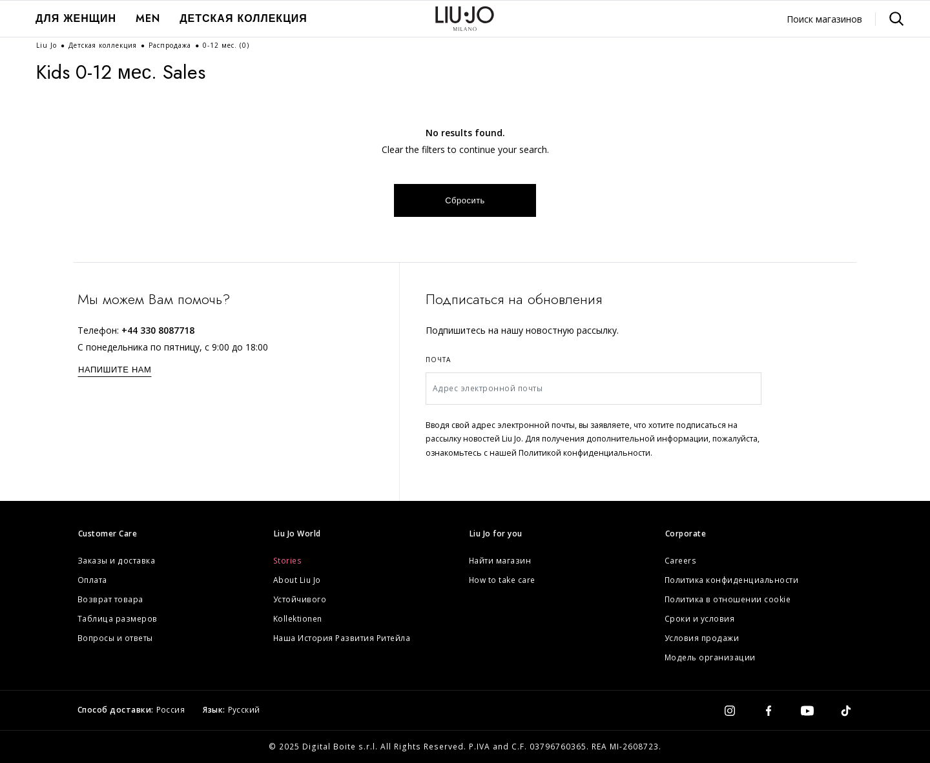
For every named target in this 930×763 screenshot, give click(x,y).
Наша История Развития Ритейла (342, 638)
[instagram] (729, 710)
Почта (438, 359)
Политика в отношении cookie (728, 599)
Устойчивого (300, 599)
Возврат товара (110, 599)
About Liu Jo (297, 580)
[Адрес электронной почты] (594, 388)
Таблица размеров (118, 618)
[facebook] (768, 710)
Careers (681, 560)
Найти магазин (500, 560)
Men (148, 18)
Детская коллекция (243, 18)
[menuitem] (76, 18)
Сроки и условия (700, 618)
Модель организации (710, 657)
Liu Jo (47, 45)
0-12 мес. (226, 45)
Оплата (92, 580)
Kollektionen (297, 618)
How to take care (502, 580)
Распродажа (171, 45)
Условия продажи (702, 638)
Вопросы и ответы (115, 638)
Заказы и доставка (117, 560)
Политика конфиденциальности (732, 580)
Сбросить (465, 200)
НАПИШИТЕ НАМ (114, 369)
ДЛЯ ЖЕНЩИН (76, 18)
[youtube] (807, 710)
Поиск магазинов (824, 19)
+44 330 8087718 (157, 330)
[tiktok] (846, 710)
